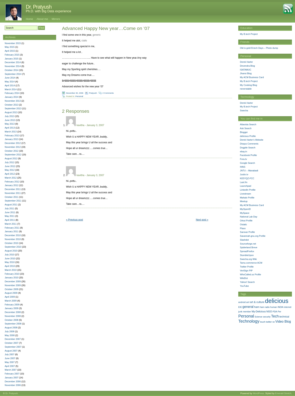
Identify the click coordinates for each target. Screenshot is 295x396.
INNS (242, 167)
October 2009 (11, 289)
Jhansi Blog (246, 73)
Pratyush (93, 93)
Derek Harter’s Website (251, 140)
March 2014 (11, 89)
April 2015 (10, 51)
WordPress (258, 393)
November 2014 (13, 66)
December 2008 (13, 312)
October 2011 (11, 197)
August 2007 (11, 350)
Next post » (202, 219)
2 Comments (108, 93)
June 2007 (10, 358)
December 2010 (13, 235)
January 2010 (11, 277)
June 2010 (10, 258)
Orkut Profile (246, 220)
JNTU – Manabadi (249, 170)
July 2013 (9, 116)
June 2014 (10, 77)
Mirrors (56, 18)
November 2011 (13, 193)
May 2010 (10, 262)
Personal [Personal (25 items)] (246, 316)
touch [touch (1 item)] (262, 322)
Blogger (244, 132)
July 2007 (9, 354)
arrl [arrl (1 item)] (247, 302)
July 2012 (9, 162)
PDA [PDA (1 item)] (275, 311)
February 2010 (12, 274)
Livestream (245, 193)
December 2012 (13, 143)
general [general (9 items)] (248, 306)
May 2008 (10, 335)
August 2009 (11, 293)
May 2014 (10, 81)
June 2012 (10, 166)
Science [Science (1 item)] (258, 316)
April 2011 (10, 220)
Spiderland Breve (248, 247)
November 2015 (13, 43)
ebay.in (243, 151)
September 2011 (13, 200)
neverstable (246, 89)
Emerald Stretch (283, 393)
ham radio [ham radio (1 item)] (265, 307)
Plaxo (243, 228)
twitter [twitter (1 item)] (269, 322)
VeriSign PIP (246, 270)
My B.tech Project (249, 34)
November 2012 (13, 147)
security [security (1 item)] (267, 316)
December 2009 (13, 281)
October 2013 (11, 105)
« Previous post (74, 219)
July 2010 (9, 254)
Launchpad (245, 186)
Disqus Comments (249, 143)
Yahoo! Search (247, 282)
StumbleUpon (247, 255)
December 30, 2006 (74, 93)
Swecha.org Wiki (248, 259)
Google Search (247, 163)
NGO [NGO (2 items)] (269, 311)
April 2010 (10, 266)
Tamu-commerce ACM (251, 263)
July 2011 (9, 208)
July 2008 (9, 331)
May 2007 (10, 362)
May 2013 (10, 124)
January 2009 (11, 308)
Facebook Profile (248, 155)
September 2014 (13, 74)
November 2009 (13, 285)
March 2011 (11, 224)
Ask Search (245, 128)
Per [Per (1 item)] (279, 311)
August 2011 (11, 204)
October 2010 (11, 243)
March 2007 (11, 370)
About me (42, 18)
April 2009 (10, 297)
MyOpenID (245, 209)
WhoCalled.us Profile (250, 274)
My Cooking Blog (248, 85)
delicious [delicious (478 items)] (276, 300)
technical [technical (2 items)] (284, 316)
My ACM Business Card (252, 77)
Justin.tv (244, 174)
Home (29, 18)
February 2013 (12, 135)
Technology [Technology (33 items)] (248, 321)
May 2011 (10, 216)
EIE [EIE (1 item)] (240, 307)
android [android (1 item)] (242, 302)
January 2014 (11, 97)
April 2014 (10, 85)
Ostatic (243, 224)
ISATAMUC (245, 69)
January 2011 (11, 231)
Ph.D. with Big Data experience (48, 11)
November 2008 (13, 316)
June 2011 (10, 212)
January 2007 (11, 377)
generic (97, 34)
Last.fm (243, 182)
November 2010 (13, 239)
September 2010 (13, 247)
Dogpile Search (247, 147)
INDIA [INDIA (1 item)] (280, 307)
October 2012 (11, 151)
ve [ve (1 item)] (273, 322)
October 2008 (11, 320)
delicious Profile (248, 136)
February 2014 (12, 93)
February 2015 (12, 54)
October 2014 (11, 70)
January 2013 (11, 139)
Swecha (244, 110)
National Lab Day (248, 216)
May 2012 (10, 170)
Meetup (243, 201)
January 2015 (11, 58)
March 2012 (11, 177)
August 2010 (11, 250)
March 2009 (11, 300)
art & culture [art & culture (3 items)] (257, 302)
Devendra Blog (247, 66)
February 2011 (12, 227)
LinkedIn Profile (247, 190)
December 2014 (13, 62)
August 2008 (11, 327)
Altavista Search (248, 124)
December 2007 (13, 339)
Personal (79, 96)
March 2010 (11, 270)
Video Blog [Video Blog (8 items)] (283, 321)
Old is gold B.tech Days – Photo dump (259, 48)
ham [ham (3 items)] (256, 306)
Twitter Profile (247, 266)
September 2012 (13, 154)
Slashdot (244, 240)
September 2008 (13, 323)
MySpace (244, 213)
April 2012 (10, 174)
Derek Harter (246, 62)
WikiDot (244, 278)
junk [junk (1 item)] (240, 311)
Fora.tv (243, 159)
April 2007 (10, 366)
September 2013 (13, 108)
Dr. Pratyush (39, 7)
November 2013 (13, 101)
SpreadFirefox (247, 251)
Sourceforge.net (248, 243)
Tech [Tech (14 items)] (275, 316)
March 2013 (11, 131)
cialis (84, 40)
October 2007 (11, 343)
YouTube (244, 286)
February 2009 (12, 304)
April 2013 (10, 127)
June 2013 (10, 120)
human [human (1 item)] (273, 307)
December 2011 (13, 189)
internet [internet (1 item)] (287, 307)
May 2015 (10, 47)
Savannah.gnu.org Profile (252, 236)
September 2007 (13, 347)
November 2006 (13, 385)
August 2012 (11, 158)
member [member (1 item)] (247, 311)
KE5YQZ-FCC (247, 178)
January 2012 (11, 185)
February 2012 (12, 181)
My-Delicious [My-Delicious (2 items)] (259, 311)
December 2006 (13, 381)
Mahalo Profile (247, 197)
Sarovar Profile (247, 232)
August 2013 (11, 112)
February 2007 (12, 373)
